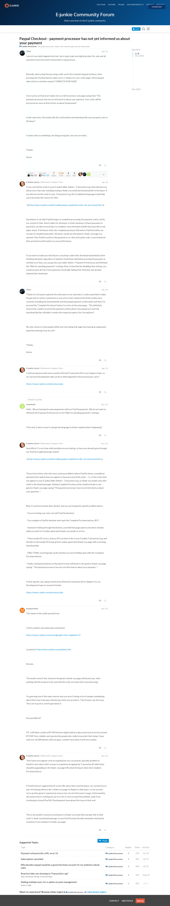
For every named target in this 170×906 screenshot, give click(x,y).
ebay (22, 877)
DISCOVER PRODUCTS (135, 5)
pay (47, 46)
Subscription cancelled (32, 859)
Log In (136, 29)
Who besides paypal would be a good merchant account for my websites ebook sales (60, 866)
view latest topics (96, 891)
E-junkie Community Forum (85, 14)
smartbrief (31, 404)
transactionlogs (46, 877)
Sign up (140, 901)
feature (24, 885)
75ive (28, 51)
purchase (51, 46)
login (29, 885)
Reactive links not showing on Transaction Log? (44, 873)
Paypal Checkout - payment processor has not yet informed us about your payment (74, 40)
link (39, 46)
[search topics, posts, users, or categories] (143, 29)
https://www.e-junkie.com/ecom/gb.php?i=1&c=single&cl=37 (53, 635)
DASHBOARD (157, 7)
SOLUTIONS (101, 5)
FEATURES (111, 5)
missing (36, 877)
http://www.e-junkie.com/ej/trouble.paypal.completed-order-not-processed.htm (66, 205)
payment (67, 46)
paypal (43, 46)
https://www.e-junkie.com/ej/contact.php (44, 384)
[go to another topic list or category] (148, 29)
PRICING (121, 5)
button (57, 46)
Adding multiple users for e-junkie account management (49, 882)
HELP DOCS (160, 5)
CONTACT (150, 5)
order (62, 46)
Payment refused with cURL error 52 (39, 853)
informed (77, 46)
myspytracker (32, 608)
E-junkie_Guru (32, 182)
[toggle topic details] (103, 174)
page (72, 46)
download (29, 877)
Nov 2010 (136, 89)
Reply (103, 841)
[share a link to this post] (105, 165)
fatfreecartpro (85, 46)
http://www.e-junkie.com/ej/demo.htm (54, 649)
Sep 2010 (136, 49)
